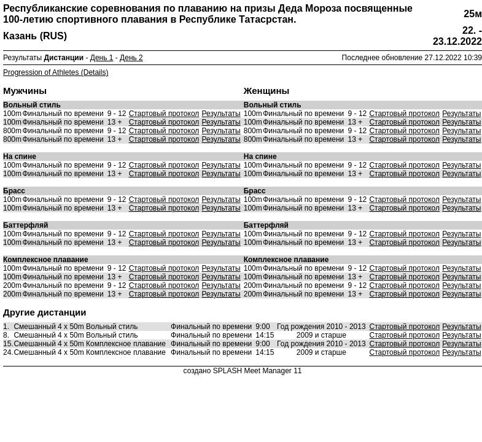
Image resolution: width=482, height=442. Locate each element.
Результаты (221, 113)
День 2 (131, 57)
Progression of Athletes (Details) (55, 72)
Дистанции (64, 57)
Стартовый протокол (164, 113)
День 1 (102, 57)
